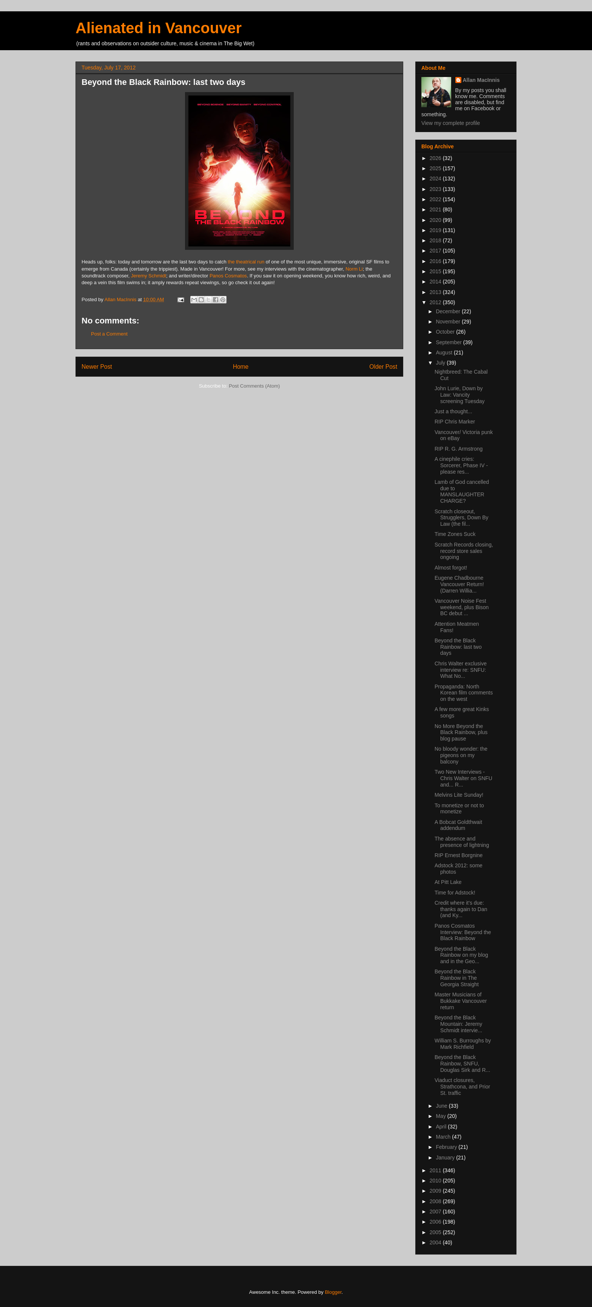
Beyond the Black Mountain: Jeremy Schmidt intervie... (458, 1024)
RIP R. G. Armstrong (459, 449)
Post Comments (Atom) (254, 386)
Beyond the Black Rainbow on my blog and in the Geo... (461, 955)
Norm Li (354, 269)
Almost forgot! (451, 568)
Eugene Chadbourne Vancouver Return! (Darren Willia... (459, 584)
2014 (436, 282)
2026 (436, 158)
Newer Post (97, 366)
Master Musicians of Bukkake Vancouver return (461, 1000)
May (441, 1116)
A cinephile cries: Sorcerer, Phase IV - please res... (461, 465)
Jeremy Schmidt (148, 276)
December (448, 311)
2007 (436, 1211)
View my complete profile (450, 123)
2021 (436, 209)
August (444, 352)
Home (241, 366)
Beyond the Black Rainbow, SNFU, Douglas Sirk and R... (462, 1063)
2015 (436, 271)
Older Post (383, 366)
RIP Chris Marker (455, 422)
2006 (436, 1222)
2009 (436, 1191)
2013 (436, 292)
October (446, 332)
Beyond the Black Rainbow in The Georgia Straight (457, 977)
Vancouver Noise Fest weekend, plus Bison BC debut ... (462, 607)
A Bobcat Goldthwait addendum (458, 825)
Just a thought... (453, 411)
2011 (436, 1170)
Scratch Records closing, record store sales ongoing (464, 551)
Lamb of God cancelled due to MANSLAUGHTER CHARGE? (462, 491)
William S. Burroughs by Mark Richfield (463, 1044)
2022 (436, 199)
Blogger (333, 1292)
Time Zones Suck (455, 534)
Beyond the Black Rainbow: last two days (458, 646)
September (449, 342)
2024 (436, 178)
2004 (436, 1242)
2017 (436, 251)
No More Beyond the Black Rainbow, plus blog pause (461, 732)
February (447, 1147)
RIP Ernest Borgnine (459, 855)
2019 (436, 230)
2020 (436, 220)
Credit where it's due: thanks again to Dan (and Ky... (461, 909)
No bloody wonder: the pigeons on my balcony (461, 755)
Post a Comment (109, 334)
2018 (436, 240)
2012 (436, 302)
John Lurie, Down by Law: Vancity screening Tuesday (460, 394)
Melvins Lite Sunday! (459, 795)
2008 (436, 1201)
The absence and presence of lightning (462, 842)
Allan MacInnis (481, 80)
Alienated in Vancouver (159, 28)
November (448, 322)
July (441, 363)
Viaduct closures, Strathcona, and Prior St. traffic (462, 1086)
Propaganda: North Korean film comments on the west (464, 693)
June (442, 1106)
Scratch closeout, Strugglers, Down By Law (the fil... (462, 517)
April (442, 1127)
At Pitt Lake (448, 882)
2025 (436, 168)
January (446, 1158)
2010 (436, 1181)
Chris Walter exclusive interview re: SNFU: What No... (461, 669)
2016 (436, 261)
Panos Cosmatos (228, 276)
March (444, 1137)
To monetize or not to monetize (459, 808)
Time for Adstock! (455, 893)
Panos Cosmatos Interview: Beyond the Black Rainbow (463, 932)
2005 (436, 1232)
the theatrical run (246, 262)
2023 (436, 189)
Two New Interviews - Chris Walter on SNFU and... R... (463, 778)
